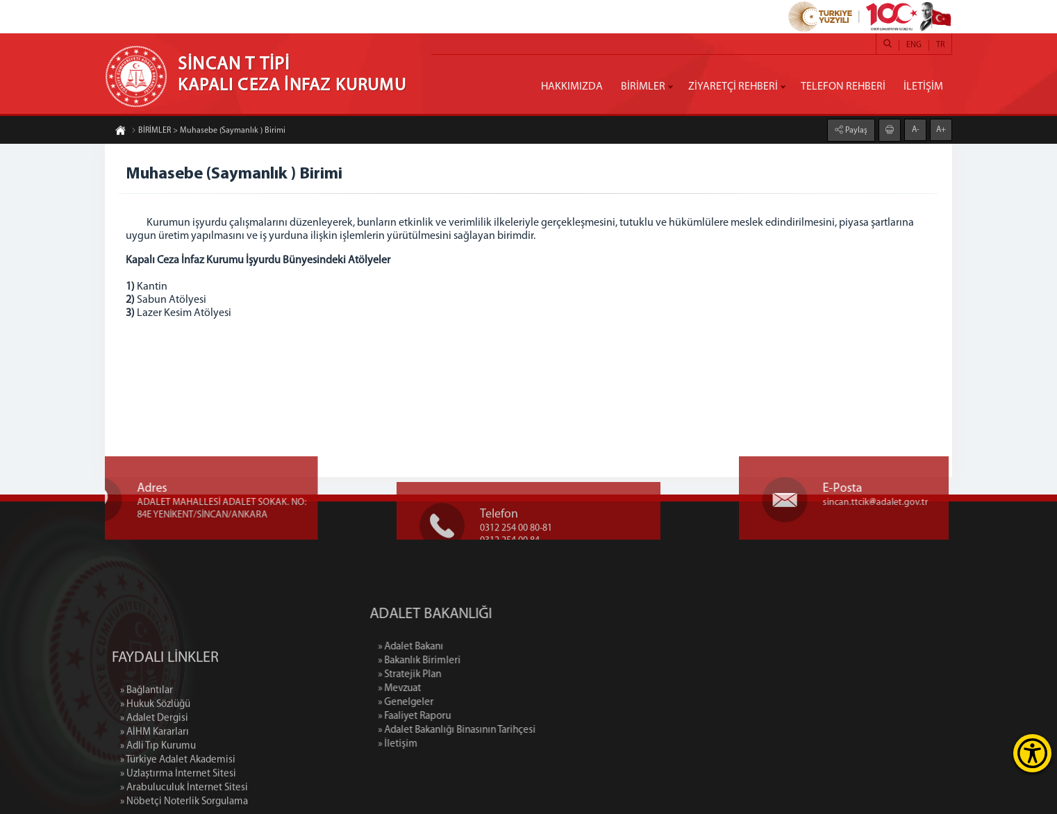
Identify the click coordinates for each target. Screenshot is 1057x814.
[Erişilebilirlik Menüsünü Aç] (1032, 753)
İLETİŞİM (923, 86)
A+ (941, 129)
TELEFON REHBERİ (843, 86)
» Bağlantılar (146, 744)
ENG (914, 45)
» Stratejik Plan (466, 675)
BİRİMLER (643, 86)
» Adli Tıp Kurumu (158, 800)
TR (940, 45)
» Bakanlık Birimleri (476, 661)
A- (915, 129)
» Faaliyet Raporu (471, 716)
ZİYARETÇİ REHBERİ (733, 86)
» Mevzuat (456, 688)
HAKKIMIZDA (572, 86)
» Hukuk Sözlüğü (155, 758)
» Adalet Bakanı (467, 647)
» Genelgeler (462, 702)
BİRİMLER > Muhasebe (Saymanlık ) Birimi (208, 131)
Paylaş (855, 130)
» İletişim (454, 744)
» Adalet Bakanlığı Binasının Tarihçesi (513, 730)
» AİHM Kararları (154, 786)
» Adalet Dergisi (154, 772)
